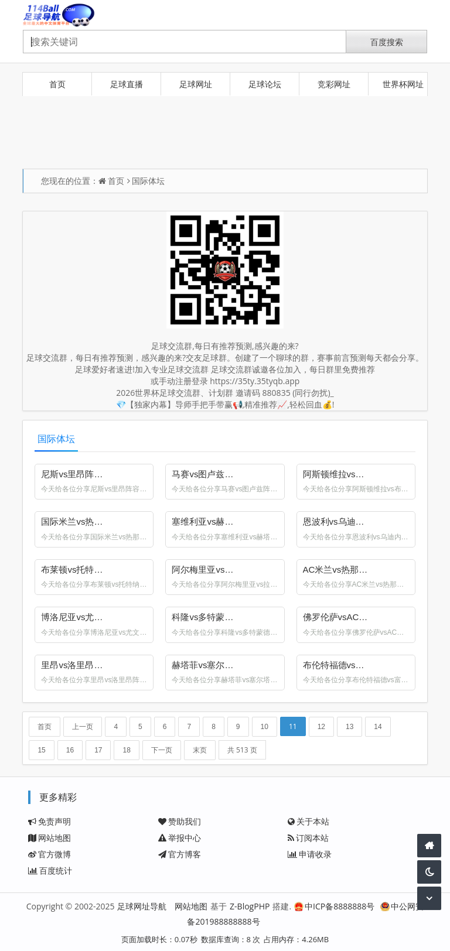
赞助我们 (179, 821)
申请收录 (310, 854)
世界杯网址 (403, 84)
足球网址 (195, 84)
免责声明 (49, 821)
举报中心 (179, 837)
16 (70, 750)
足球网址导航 (141, 906)
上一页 (82, 727)
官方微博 (49, 854)
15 (41, 750)
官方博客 (179, 854)
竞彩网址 (334, 84)
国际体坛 (148, 180)
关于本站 (308, 821)
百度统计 (50, 870)
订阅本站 (308, 837)
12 (321, 727)
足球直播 (126, 84)
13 (349, 727)
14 (377, 727)
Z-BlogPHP (250, 906)
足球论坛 (264, 84)
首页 (57, 84)
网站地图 (49, 837)
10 (264, 727)
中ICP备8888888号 (334, 906)
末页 (200, 750)
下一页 (161, 750)
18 (126, 750)
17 (98, 750)
